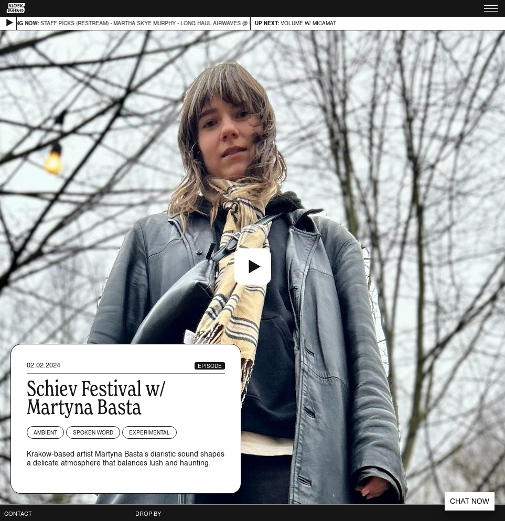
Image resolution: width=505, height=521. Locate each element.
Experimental (149, 432)
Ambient (45, 432)
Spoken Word (93, 432)
